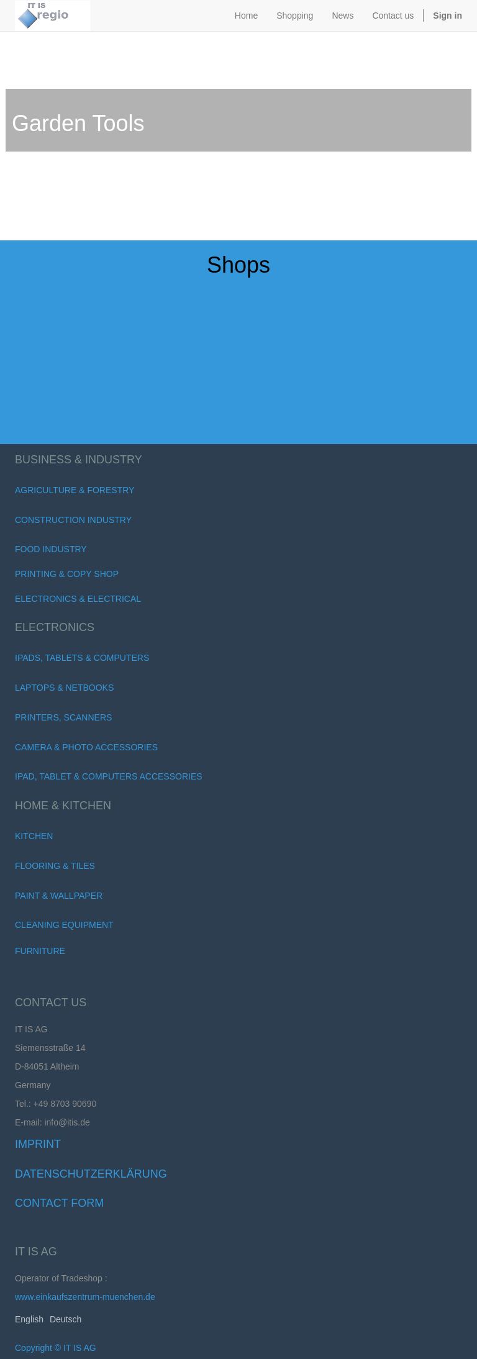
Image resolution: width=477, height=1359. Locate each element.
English (29, 1319)
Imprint (38, 1144)
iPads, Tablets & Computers (82, 658)
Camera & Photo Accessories (86, 747)
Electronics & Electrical (78, 599)
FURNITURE (40, 951)
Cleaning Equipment (64, 925)
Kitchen (34, 836)
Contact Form (59, 1203)
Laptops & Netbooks (64, 688)
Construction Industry (73, 520)
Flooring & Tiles (55, 866)
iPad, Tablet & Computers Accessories (108, 776)
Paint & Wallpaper (58, 896)
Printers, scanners (63, 717)
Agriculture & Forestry (74, 490)
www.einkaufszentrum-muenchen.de (85, 1297)
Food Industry (51, 549)
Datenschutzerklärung (91, 1174)
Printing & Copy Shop (67, 574)
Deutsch (65, 1319)
